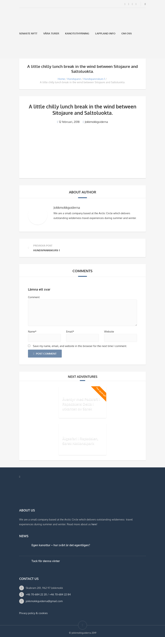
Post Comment (44, 353)
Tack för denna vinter (45, 561)
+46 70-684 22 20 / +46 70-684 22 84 (48, 594)
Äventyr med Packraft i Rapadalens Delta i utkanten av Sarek (81, 404)
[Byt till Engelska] (29, 50)
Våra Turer (51, 33)
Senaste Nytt (28, 33)
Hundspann (74, 79)
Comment (34, 297)
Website (109, 331)
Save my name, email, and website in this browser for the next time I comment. (80, 346)
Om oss (126, 33)
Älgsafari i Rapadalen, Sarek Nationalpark (80, 440)
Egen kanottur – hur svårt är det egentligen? (60, 545)
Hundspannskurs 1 (94, 79)
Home (61, 79)
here (94, 524)
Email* (70, 331)
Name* (32, 331)
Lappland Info (105, 33)
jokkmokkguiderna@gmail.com (44, 601)
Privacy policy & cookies (33, 613)
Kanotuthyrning (77, 33)
